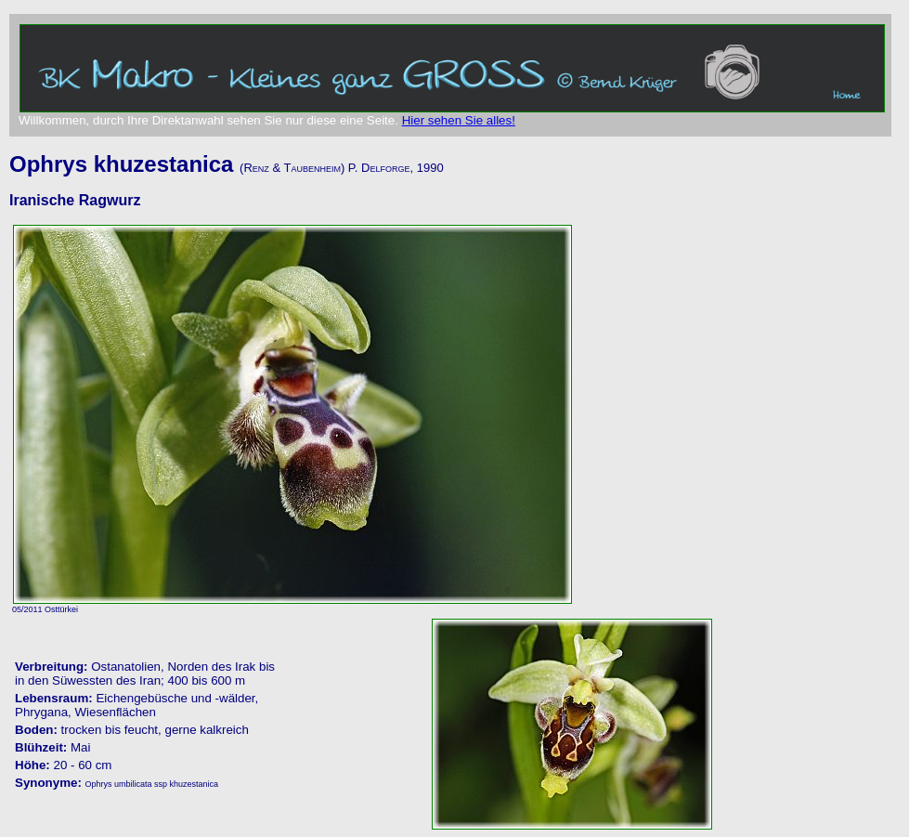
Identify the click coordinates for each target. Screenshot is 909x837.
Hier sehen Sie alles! (458, 120)
